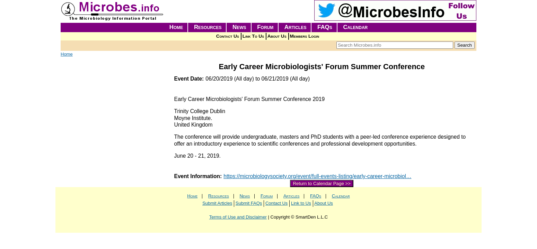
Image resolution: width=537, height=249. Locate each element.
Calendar (355, 27)
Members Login (304, 36)
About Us (277, 36)
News (239, 27)
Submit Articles (217, 203)
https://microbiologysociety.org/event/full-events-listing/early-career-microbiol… (317, 176)
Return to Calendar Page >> (322, 183)
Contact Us (227, 36)
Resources (208, 27)
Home (176, 27)
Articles (295, 27)
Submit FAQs (249, 203)
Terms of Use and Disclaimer (238, 217)
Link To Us (253, 36)
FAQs (324, 27)
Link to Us (301, 203)
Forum (265, 27)
